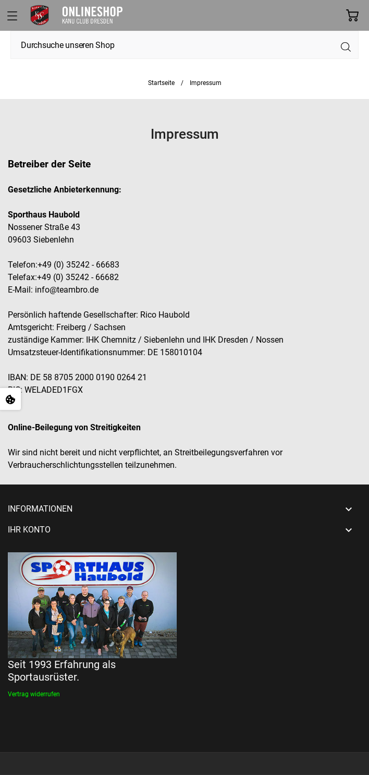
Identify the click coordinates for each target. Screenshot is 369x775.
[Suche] (184, 45)
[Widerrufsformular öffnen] (34, 694)
